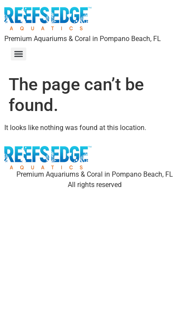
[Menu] (18, 54)
